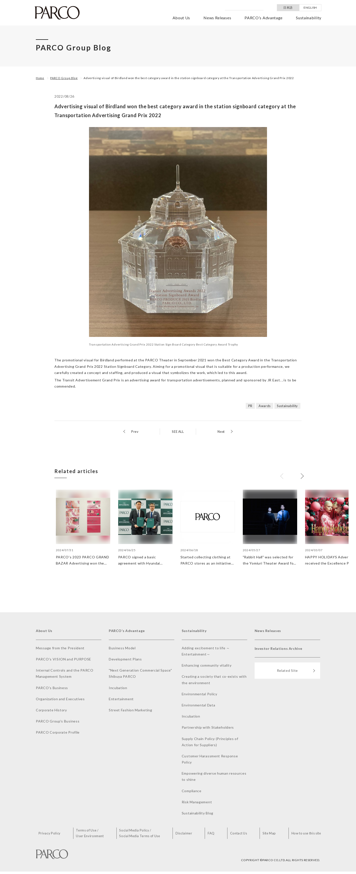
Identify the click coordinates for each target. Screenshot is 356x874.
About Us (181, 17)
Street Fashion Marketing (130, 711)
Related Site (296, 675)
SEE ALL (178, 431)
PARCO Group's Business (57, 723)
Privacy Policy (54, 835)
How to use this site (305, 835)
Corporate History (51, 711)
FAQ (212, 835)
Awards (262, 406)
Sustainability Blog (197, 814)
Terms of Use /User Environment (93, 835)
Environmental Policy (199, 695)
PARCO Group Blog (65, 78)
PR (247, 406)
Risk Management (197, 803)
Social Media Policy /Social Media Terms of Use (143, 835)
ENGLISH (310, 7)
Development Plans (125, 660)
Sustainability (308, 17)
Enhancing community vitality (207, 667)
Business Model (122, 649)
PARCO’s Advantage (264, 17)
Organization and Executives (60, 700)
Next (220, 431)
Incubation (118, 689)
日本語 (288, 7)
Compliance (191, 792)
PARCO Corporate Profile (58, 734)
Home (40, 78)
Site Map (267, 835)
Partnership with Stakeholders (208, 729)
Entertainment (121, 700)
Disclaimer (187, 835)
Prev (135, 431)
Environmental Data (198, 706)
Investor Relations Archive (281, 651)
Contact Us (238, 835)
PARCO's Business (52, 689)
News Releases (217, 17)
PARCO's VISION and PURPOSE (63, 660)
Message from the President (60, 649)
